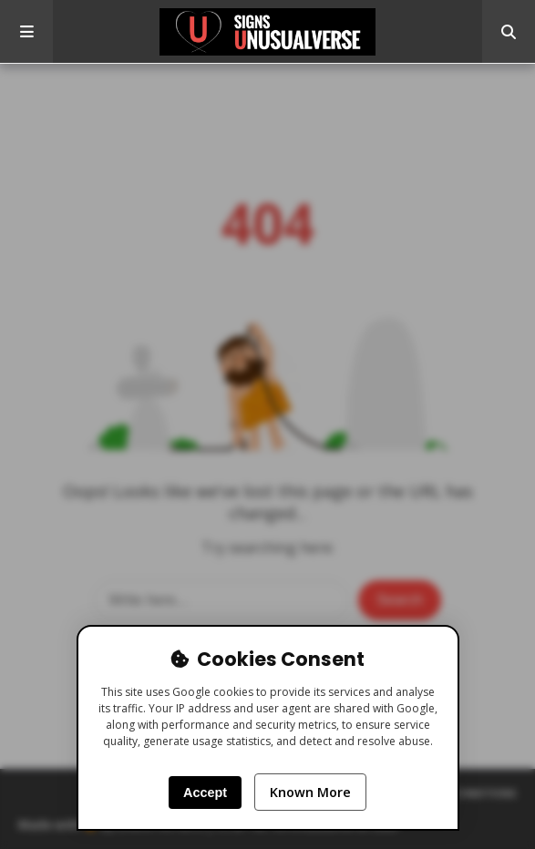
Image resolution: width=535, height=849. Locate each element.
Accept (205, 792)
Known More (310, 792)
